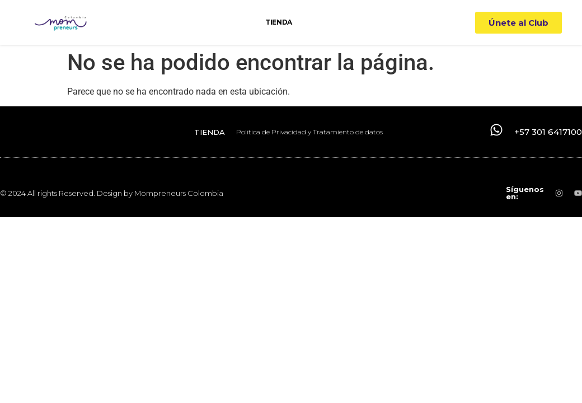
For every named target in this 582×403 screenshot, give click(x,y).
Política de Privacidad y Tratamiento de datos (309, 132)
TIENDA (278, 22)
